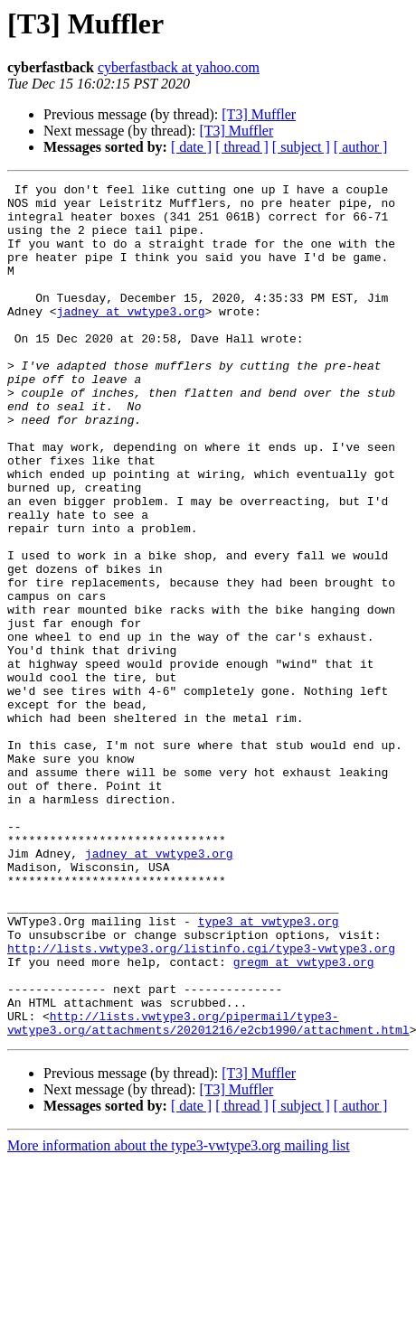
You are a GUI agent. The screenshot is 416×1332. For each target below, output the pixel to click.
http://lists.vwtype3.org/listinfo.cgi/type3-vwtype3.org (201, 1102)
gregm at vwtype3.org (303, 1119)
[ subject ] (301, 147)
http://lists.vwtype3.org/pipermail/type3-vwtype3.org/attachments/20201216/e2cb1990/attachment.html (208, 1192)
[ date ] (191, 147)
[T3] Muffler (259, 114)
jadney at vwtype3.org (131, 338)
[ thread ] (242, 147)
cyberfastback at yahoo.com (179, 67)
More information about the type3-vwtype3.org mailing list (178, 1316)
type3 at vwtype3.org (268, 1070)
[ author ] (361, 147)
